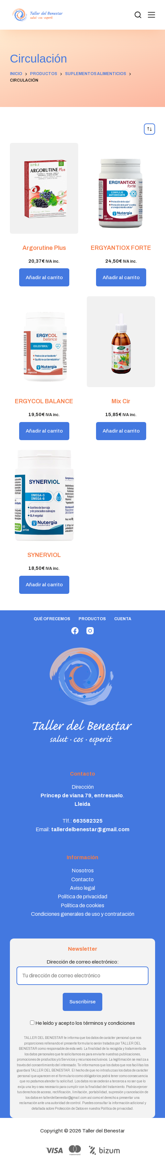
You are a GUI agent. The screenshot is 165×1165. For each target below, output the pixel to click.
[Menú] (151, 14)
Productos (92, 619)
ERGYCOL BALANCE (44, 401)
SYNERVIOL (44, 555)
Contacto (82, 879)
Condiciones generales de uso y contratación (82, 914)
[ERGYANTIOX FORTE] (121, 188)
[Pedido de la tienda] (149, 129)
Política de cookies (82, 905)
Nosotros (83, 870)
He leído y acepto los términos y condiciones (85, 1023)
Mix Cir (121, 401)
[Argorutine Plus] (44, 188)
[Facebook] (75, 630)
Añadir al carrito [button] (44, 277)
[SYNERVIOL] (44, 495)
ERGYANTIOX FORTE (121, 248)
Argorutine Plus (44, 248)
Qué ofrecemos (52, 619)
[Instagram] (90, 630)
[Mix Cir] (121, 341)
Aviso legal (82, 888)
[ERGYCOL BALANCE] (44, 341)
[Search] (138, 15)
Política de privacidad (82, 896)
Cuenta (122, 619)
